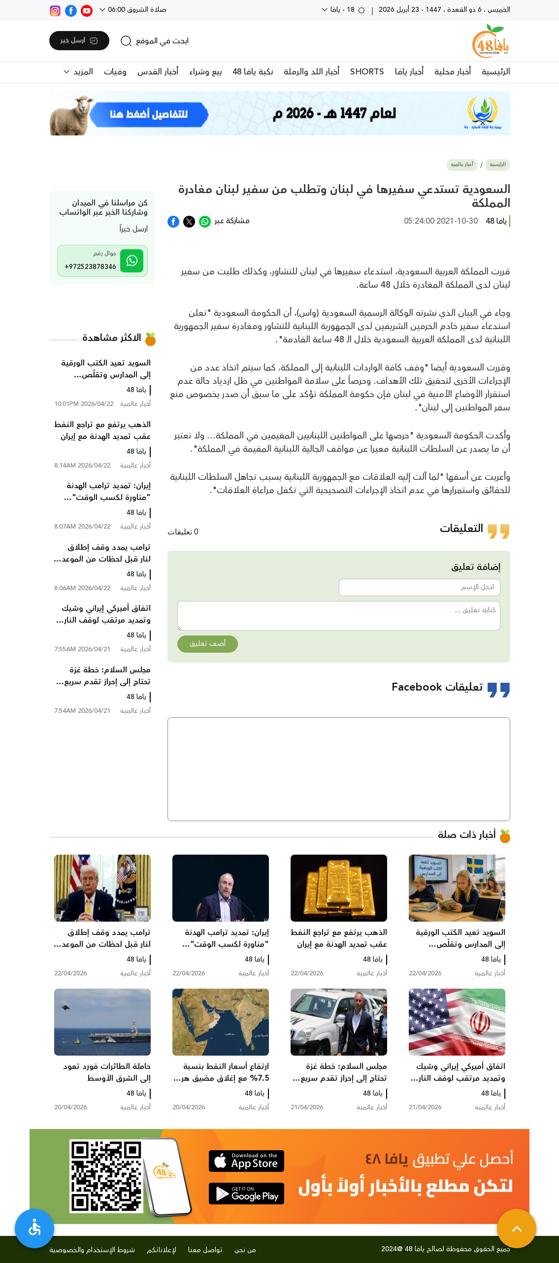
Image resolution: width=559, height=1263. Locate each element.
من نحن (245, 1250)
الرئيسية (496, 72)
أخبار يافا (409, 72)
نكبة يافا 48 (252, 72)
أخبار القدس (157, 72)
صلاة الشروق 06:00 (136, 9)
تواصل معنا (205, 1250)
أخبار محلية (452, 72)
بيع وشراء (205, 72)
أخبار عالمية (462, 164)
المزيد (82, 72)
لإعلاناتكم (161, 1250)
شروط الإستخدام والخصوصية (92, 1250)
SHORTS (367, 72)
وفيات (115, 72)
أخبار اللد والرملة (311, 72)
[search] (154, 40)
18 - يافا (347, 9)
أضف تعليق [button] (208, 643)
